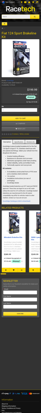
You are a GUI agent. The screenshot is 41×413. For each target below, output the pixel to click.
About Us (5, 404)
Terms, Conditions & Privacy (11, 408)
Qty (3, 106)
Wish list (20, 129)
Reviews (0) (31, 142)
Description (7, 142)
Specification (18, 142)
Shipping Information (9, 406)
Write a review (24, 134)
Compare (20, 124)
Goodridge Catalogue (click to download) (16, 201)
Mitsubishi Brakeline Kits (13, 237)
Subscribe (20, 313)
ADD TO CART (20, 118)
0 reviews (15, 134)
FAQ (3, 410)
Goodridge (10, 80)
